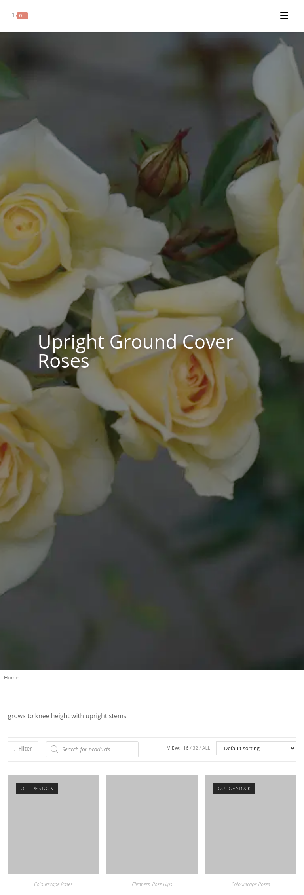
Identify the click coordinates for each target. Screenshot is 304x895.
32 (195, 748)
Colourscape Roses (53, 884)
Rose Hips (162, 884)
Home (11, 677)
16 (186, 748)
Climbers (141, 884)
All (206, 748)
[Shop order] (256, 748)
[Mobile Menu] (286, 13)
